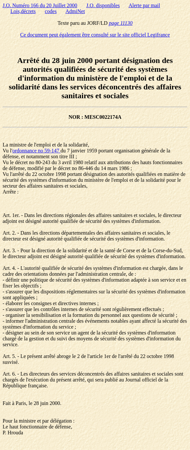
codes (51, 11)
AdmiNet (75, 11)
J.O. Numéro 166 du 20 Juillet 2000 (40, 5)
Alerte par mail (144, 5)
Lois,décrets (23, 11)
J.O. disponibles (103, 5)
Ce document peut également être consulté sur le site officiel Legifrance (95, 35)
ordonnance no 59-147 (36, 150)
